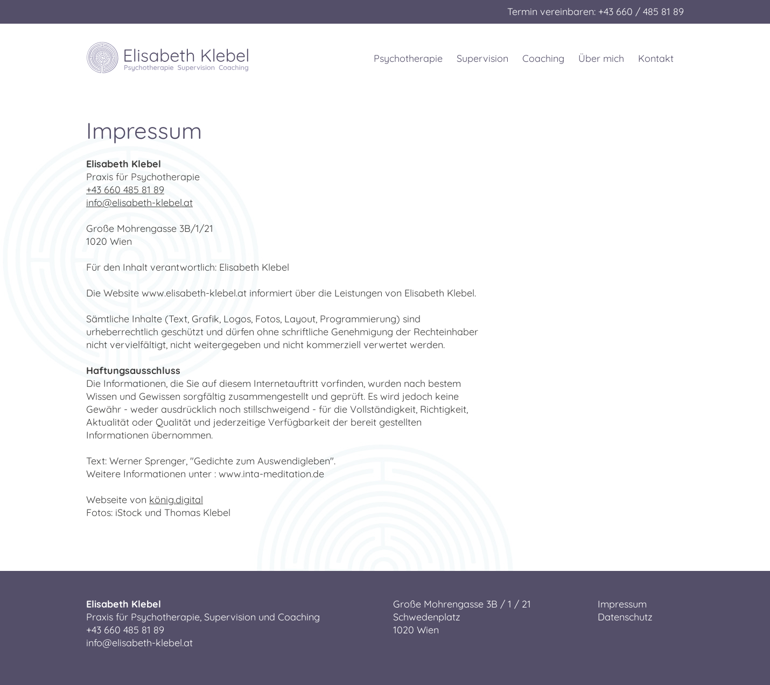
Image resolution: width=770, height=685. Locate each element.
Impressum (622, 604)
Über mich (601, 58)
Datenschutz (625, 617)
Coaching (543, 58)
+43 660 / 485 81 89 (641, 11)
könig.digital (176, 499)
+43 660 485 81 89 (125, 189)
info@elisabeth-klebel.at (139, 202)
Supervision (482, 58)
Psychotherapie (410, 58)
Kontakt (656, 58)
